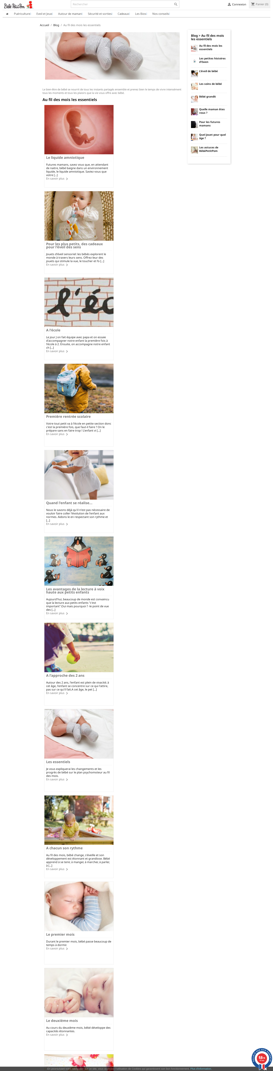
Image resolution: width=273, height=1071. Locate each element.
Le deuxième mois (62, 575)
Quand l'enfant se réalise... (69, 323)
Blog (194, 35)
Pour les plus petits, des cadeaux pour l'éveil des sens (144, 157)
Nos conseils (96, 1007)
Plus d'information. (201, 1068)
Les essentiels (128, 407)
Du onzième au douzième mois (142, 912)
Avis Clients (46, 993)
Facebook (117, 952)
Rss (127, 952)
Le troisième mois (131, 575)
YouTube (136, 952)
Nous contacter (98, 1002)
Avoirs (142, 993)
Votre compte (149, 979)
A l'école (53, 239)
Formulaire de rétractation (104, 998)
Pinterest (146, 952)
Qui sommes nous (50, 989)
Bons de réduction (150, 1002)
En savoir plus (55, 176)
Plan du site (47, 1007)
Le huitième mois (61, 828)
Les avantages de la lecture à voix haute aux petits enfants (145, 325)
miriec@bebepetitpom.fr (211, 1008)
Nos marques (48, 1012)
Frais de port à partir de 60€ (88, 968)
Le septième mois (131, 744)
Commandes (146, 988)
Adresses (144, 998)
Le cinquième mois (132, 660)
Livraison (94, 984)
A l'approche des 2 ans (65, 407)
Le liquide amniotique (65, 155)
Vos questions (97, 993)
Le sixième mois (60, 744)
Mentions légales (50, 984)
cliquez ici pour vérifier (165, 1061)
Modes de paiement (101, 989)
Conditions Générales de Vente (58, 1002)
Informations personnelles (154, 984)
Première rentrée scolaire (138, 239)
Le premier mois (130, 491)
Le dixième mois (60, 912)
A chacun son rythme (64, 491)
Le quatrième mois (62, 660)
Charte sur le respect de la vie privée (61, 998)
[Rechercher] (125, 4)
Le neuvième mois (131, 828)
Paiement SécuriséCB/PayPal (55, 968)
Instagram (155, 952)
